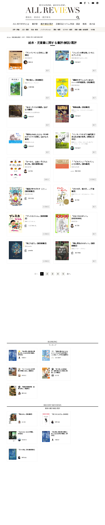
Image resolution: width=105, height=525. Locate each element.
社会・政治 (34, 29)
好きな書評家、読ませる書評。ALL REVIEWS (53, 8)
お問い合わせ (84, 511)
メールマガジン (81, 508)
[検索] (53, 17)
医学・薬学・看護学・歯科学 (46, 515)
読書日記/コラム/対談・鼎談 (68, 24)
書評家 (35, 24)
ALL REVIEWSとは (21, 24)
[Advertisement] (34, 297)
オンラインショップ (49, 511)
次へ (69, 274)
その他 (93, 29)
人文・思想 (25, 29)
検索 (78, 17)
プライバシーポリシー (73, 511)
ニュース (40, 511)
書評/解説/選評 (47, 24)
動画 (85, 24)
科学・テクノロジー (33, 515)
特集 (68, 508)
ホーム (9, 37)
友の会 (92, 24)
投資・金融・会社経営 (81, 29)
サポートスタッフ (60, 511)
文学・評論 (16, 29)
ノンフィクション (45, 29)
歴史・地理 (57, 29)
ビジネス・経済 (67, 29)
